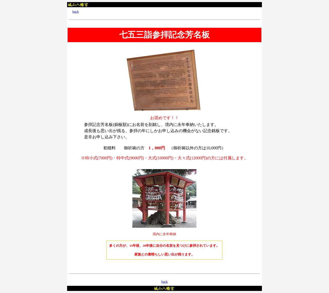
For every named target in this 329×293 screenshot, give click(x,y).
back (75, 11)
